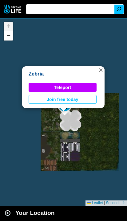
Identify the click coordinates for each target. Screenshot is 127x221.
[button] (101, 70)
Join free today (62, 99)
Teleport (62, 87)
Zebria (36, 73)
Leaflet (95, 203)
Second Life (13, 9)
